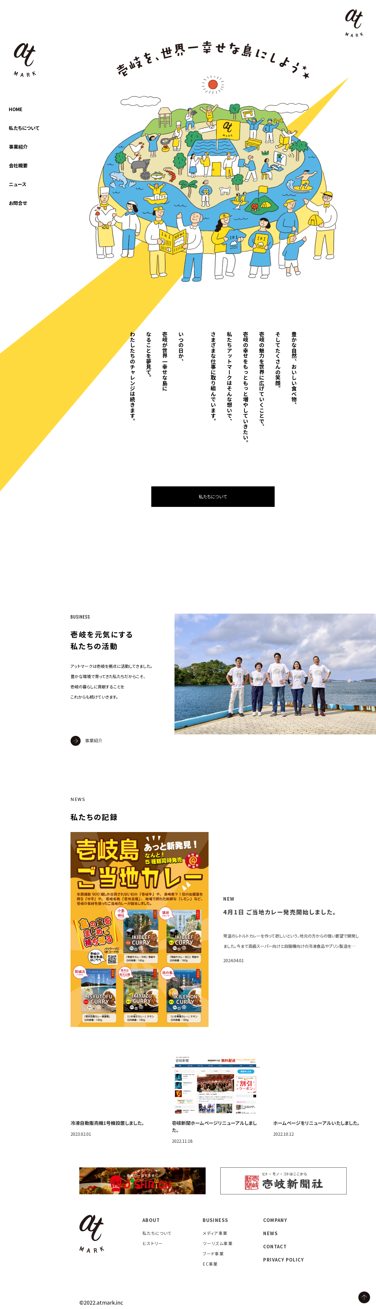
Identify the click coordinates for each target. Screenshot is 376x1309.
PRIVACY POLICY (283, 1260)
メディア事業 (215, 1233)
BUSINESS (215, 1220)
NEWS (270, 1233)
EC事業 (210, 1264)
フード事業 (213, 1254)
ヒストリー (152, 1243)
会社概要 (18, 165)
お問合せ (18, 202)
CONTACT (275, 1246)
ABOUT (151, 1220)
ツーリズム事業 (218, 1243)
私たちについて (24, 127)
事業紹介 (18, 146)
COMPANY (275, 1220)
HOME (16, 109)
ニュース (17, 184)
